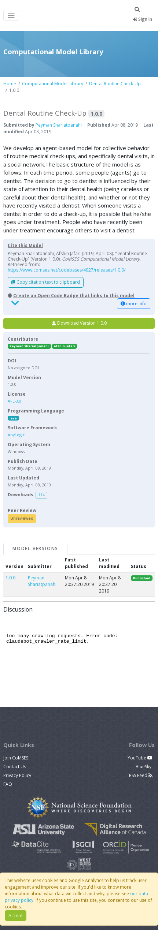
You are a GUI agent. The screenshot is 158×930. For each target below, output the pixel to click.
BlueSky (144, 766)
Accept (15, 915)
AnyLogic (16, 434)
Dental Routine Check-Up (115, 84)
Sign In (142, 19)
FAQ (7, 784)
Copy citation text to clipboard (45, 282)
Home (9, 84)
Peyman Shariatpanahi (59, 125)
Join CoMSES (15, 758)
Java (13, 418)
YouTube (140, 758)
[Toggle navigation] (11, 15)
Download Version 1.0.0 (79, 323)
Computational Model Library (52, 84)
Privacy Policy (17, 775)
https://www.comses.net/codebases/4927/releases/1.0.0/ (66, 270)
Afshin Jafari (64, 346)
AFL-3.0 (14, 401)
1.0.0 (10, 578)
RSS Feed (141, 775)
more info (134, 303)
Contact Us (14, 766)
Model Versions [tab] (35, 548)
